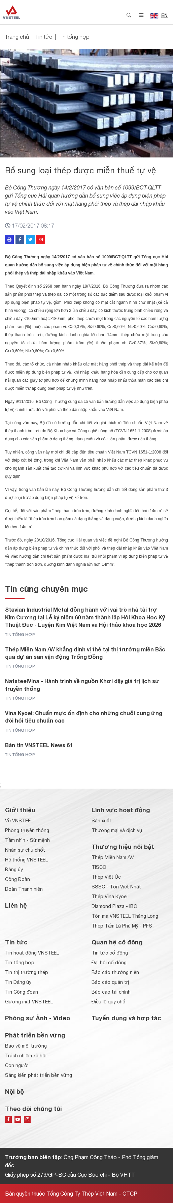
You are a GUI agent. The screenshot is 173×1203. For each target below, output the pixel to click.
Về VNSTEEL (19, 820)
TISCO (99, 867)
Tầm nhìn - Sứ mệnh (27, 840)
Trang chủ (17, 37)
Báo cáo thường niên (115, 972)
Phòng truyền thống (27, 830)
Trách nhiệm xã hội (25, 1055)
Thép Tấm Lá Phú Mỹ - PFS (122, 926)
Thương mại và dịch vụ (117, 830)
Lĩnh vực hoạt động (121, 810)
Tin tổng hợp (74, 37)
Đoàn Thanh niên (24, 889)
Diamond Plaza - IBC (114, 906)
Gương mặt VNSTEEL (29, 1001)
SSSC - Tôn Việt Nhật (116, 886)
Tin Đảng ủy (18, 982)
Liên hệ (16, 905)
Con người (17, 1065)
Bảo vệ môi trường (26, 1046)
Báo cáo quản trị (110, 982)
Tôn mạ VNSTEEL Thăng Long (125, 916)
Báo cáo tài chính (111, 992)
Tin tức (43, 37)
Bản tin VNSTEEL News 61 (39, 745)
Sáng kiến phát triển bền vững (38, 1075)
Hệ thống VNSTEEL (26, 859)
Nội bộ (14, 1091)
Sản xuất (101, 820)
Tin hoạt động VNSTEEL (32, 953)
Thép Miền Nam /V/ (113, 857)
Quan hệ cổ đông (117, 942)
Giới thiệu (20, 810)
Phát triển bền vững (35, 1035)
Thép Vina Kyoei (110, 896)
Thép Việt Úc (106, 877)
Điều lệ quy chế (108, 1001)
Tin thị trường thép (26, 972)
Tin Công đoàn (21, 992)
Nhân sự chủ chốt (25, 850)
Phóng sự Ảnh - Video (37, 1018)
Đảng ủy (14, 869)
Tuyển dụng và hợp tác (126, 1018)
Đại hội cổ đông (109, 962)
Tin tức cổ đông (110, 953)
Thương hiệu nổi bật (123, 846)
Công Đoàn (17, 879)
